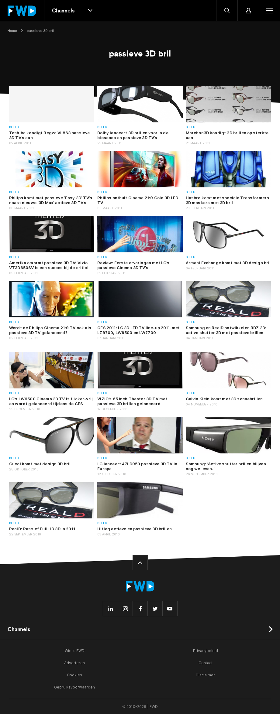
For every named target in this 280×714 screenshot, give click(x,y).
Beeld (14, 127)
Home (12, 31)
